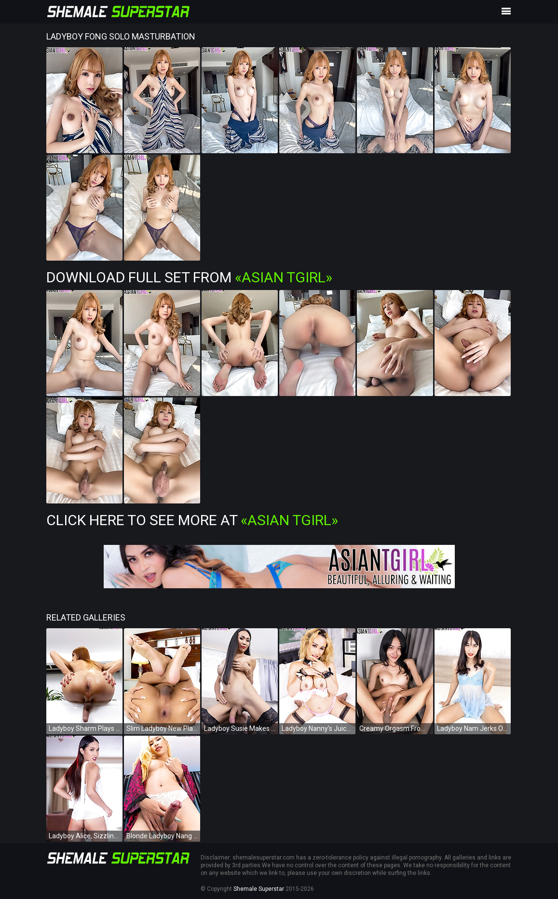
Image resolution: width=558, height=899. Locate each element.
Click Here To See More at (192, 520)
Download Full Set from (189, 277)
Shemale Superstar (258, 889)
